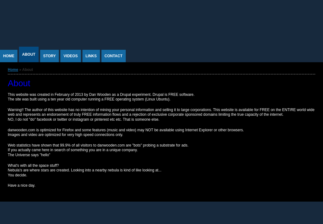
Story (49, 56)
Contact (114, 56)
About (28, 54)
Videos (70, 56)
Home (8, 56)
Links (91, 56)
